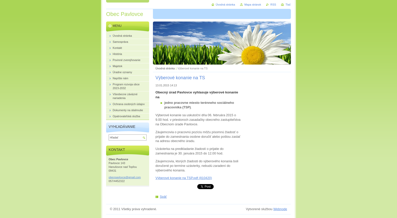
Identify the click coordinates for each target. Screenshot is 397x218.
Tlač (288, 4)
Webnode (280, 209)
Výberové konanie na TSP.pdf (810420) (183, 178)
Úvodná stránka (165, 68)
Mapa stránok (252, 4)
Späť (163, 197)
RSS (273, 4)
